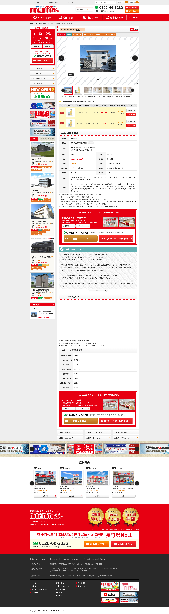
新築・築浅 (60, 583)
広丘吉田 (53, 564)
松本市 (52, 559)
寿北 (77, 564)
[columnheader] (80, 105)
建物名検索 (82, 583)
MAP (91, 143)
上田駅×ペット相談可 (126, 432)
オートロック (42, 139)
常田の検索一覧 (42, 73)
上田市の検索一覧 (42, 68)
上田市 (77, 143)
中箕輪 (59, 564)
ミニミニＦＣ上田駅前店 (74, 218)
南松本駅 (71, 576)
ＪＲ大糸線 (113, 569)
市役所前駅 (108, 576)
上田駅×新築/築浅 (71, 432)
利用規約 (35, 592)
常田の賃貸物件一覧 (57, 23)
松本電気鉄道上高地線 (58, 571)
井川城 (95, 564)
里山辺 (65, 564)
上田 (84, 147)
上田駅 (101, 576)
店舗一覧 (49, 46)
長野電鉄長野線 (75, 569)
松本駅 (52, 576)
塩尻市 (74, 559)
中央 (100, 564)
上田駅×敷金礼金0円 (71, 438)
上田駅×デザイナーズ (126, 438)
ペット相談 (50, 139)
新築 (34, 139)
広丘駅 (83, 576)
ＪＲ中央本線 (64, 569)
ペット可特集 (60, 589)
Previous (61, 58)
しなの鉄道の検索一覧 (42, 78)
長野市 (58, 559)
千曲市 (80, 559)
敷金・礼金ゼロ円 (62, 586)
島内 (82, 564)
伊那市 (86, 559)
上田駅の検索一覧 (42, 83)
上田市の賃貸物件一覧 (42, 23)
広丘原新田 (88, 564)
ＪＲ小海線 (83, 571)
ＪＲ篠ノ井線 (54, 569)
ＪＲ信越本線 (104, 569)
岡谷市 (97, 559)
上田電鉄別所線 (72, 571)
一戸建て (59, 592)
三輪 (69, 564)
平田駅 (89, 576)
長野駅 (58, 576)
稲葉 (73, 564)
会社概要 (37, 46)
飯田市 (69, 559)
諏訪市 (102, 559)
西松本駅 (95, 576)
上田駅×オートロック (98, 438)
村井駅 (77, 576)
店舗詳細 (50, 496)
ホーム (34, 583)
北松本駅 (64, 576)
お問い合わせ (131, 7)
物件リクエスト (132, 11)
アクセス (83, 226)
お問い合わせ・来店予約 (116, 238)
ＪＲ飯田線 (94, 569)
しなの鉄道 (74, 150)
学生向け (59, 595)
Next (135, 58)
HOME (31, 23)
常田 (81, 143)
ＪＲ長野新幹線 (76, 147)
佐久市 (91, 559)
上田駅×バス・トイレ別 (98, 432)
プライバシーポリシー (39, 589)
